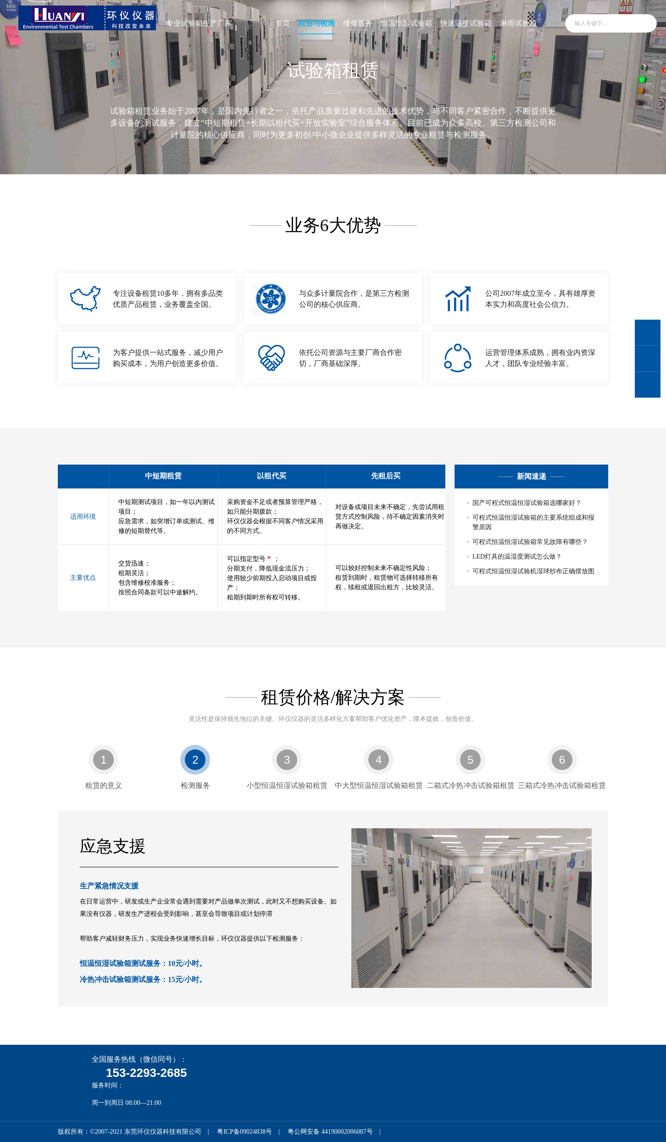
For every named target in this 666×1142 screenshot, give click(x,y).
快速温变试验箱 (466, 23)
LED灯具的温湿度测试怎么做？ (517, 556)
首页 (282, 23)
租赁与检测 (316, 23)
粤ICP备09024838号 (244, 1131)
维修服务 (357, 23)
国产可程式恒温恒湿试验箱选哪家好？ (527, 502)
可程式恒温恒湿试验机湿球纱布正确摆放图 (533, 571)
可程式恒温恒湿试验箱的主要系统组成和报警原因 (533, 522)
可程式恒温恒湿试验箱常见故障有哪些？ (530, 541)
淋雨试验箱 (518, 23)
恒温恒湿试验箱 (406, 23)
